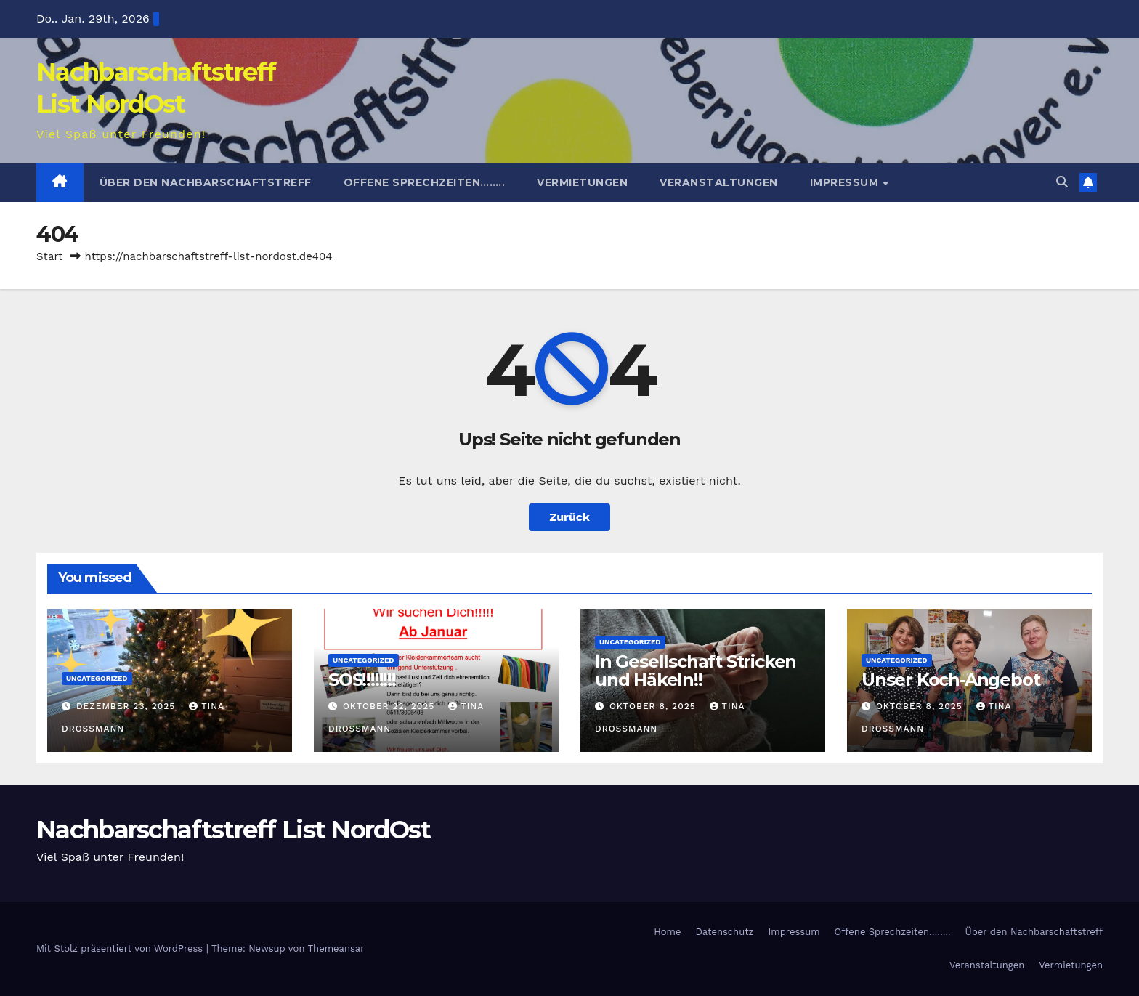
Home (667, 931)
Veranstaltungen (719, 182)
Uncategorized (97, 678)
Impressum (846, 182)
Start (49, 256)
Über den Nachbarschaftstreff (206, 182)
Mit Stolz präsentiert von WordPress (121, 948)
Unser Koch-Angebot (950, 679)
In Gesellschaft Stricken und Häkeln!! (695, 670)
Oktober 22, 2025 (390, 706)
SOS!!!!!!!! (362, 679)
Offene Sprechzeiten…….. (425, 182)
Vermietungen (582, 182)
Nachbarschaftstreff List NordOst (233, 829)
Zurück (569, 517)
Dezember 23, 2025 (127, 706)
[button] (1062, 182)
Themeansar (336, 948)
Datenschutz (724, 931)
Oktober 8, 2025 (654, 706)
